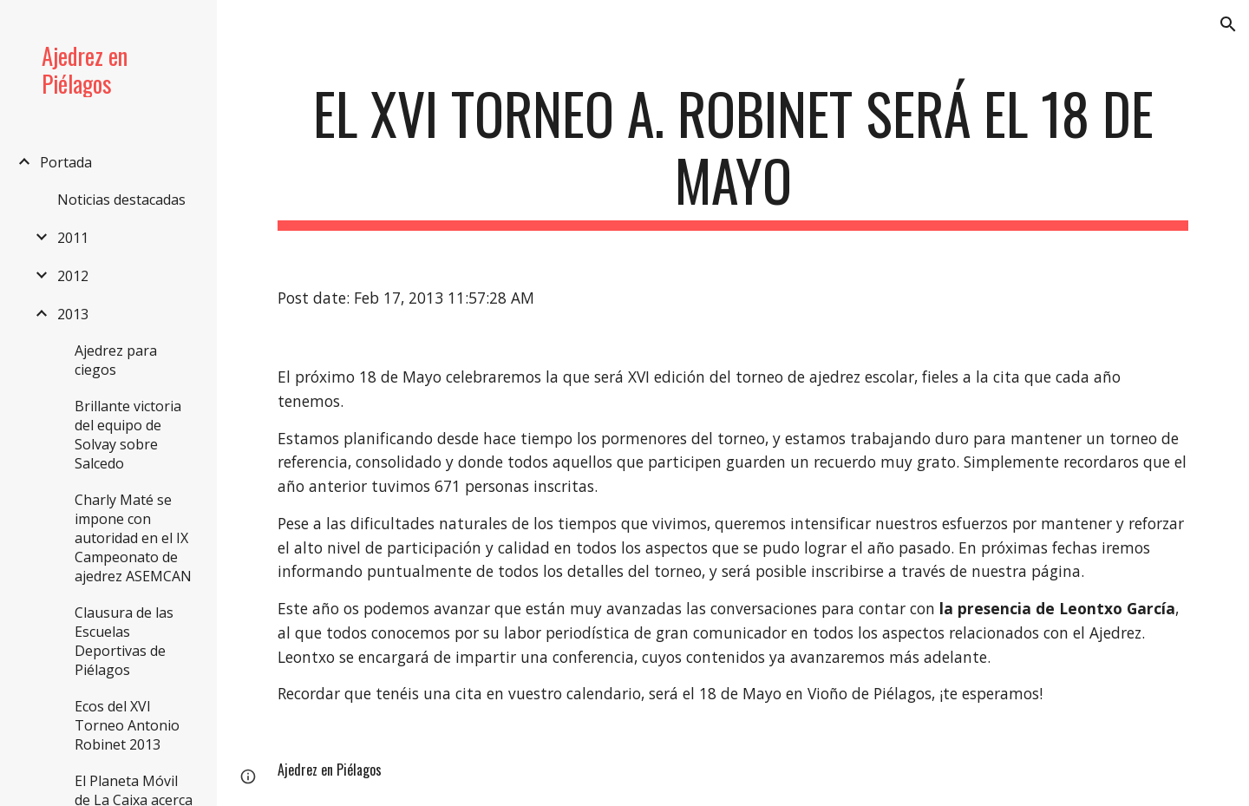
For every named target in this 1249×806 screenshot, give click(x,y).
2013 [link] (72, 314)
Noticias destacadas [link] (121, 199)
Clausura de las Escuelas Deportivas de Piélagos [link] (124, 641)
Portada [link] (66, 162)
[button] (1228, 24)
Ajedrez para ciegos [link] (116, 360)
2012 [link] (72, 275)
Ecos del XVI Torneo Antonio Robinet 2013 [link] (127, 725)
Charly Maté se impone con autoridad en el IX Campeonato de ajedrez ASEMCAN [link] (133, 538)
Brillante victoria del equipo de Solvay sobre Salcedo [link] (128, 434)
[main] (733, 155)
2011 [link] (72, 237)
